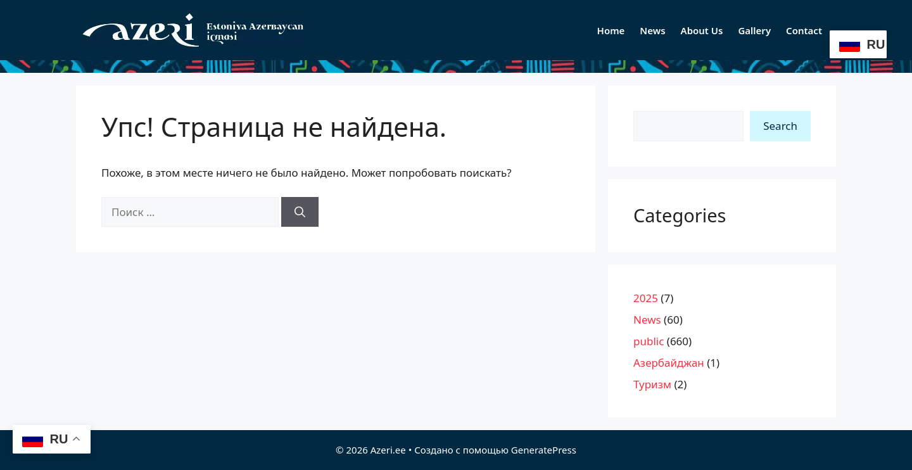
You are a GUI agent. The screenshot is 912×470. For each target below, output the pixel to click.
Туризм (652, 384)
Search (780, 125)
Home (611, 30)
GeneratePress (543, 449)
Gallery (754, 30)
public (648, 341)
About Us (702, 30)
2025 (645, 298)
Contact (804, 30)
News (652, 30)
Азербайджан (668, 362)
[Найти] (300, 212)
